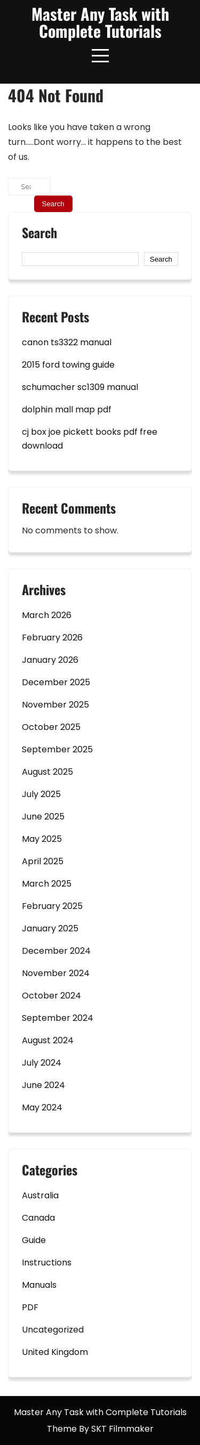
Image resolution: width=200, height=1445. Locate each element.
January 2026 (50, 660)
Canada (38, 1218)
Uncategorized (53, 1330)
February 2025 (52, 906)
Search (39, 234)
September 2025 (57, 749)
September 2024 (57, 1018)
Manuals (39, 1285)
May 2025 (42, 839)
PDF (30, 1307)
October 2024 (51, 995)
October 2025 (51, 727)
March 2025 (46, 884)
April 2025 (42, 861)
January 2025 (50, 928)
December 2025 (56, 682)
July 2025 (41, 794)
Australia (40, 1195)
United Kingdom (55, 1352)
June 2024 (43, 1085)
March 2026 (46, 615)
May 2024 (42, 1107)
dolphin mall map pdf (66, 409)
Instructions (46, 1262)
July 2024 (41, 1063)
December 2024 (56, 951)
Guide (34, 1240)
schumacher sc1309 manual (80, 387)
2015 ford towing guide (68, 365)
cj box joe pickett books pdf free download (89, 439)
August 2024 (48, 1040)
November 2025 (55, 705)
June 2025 (43, 816)
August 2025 (47, 772)
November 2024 (56, 973)
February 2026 (52, 637)
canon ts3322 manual (66, 342)
